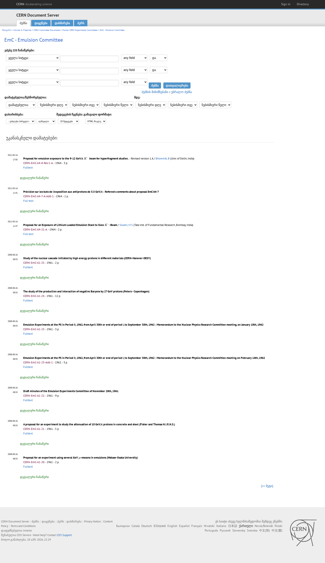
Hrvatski (209, 526)
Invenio (27, 530)
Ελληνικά (160, 526)
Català (136, 526)
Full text (28, 201)
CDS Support (64, 535)
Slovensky (238, 530)
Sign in (285, 4)
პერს (80, 23)
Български (123, 526)
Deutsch (146, 526)
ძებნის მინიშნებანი (155, 92)
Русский (225, 530)
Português (211, 530)
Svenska (252, 530)
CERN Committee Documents (47, 30)
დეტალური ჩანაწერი (34, 178)
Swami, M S (126, 225)
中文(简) (264, 530)
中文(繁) (277, 530)
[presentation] (86, 158)
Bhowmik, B (163, 158)
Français (196, 526)
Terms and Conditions (23, 526)
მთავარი (6, 30)
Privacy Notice (92, 521)
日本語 (232, 526)
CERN (34, 4)
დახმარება (62, 23)
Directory (303, 4)
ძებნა (23, 23)
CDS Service (24, 535)
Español (184, 526)
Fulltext (28, 167)
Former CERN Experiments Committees (80, 30)
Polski (278, 526)
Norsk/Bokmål (264, 526)
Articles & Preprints (22, 30)
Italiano (221, 526)
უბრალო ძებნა (181, 92)
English (172, 526)
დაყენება (40, 23)
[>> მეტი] (267, 486)
